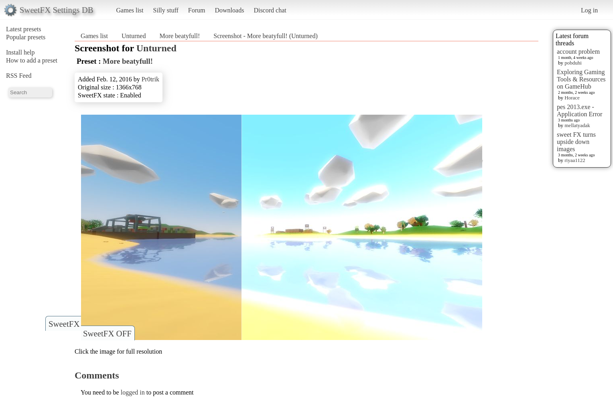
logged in (133, 392)
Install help (20, 52)
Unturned (134, 35)
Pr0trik (150, 79)
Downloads (229, 10)
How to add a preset (31, 60)
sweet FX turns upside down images (576, 141)
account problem (578, 51)
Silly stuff (166, 10)
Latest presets (23, 29)
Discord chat (270, 10)
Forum (196, 10)
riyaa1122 (574, 160)
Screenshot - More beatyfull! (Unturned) (265, 35)
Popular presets (25, 37)
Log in (589, 10)
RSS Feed (19, 75)
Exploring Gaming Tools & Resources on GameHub (581, 79)
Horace (572, 98)
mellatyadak (577, 125)
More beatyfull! (179, 35)
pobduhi (573, 63)
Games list (130, 10)
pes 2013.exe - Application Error (579, 110)
